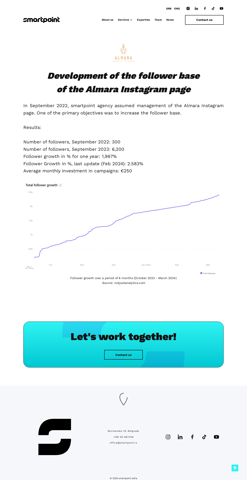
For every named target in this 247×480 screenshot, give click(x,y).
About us (107, 19)
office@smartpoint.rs (123, 442)
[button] (125, 20)
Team (158, 19)
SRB (168, 8)
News (170, 19)
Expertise (143, 19)
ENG (177, 8)
